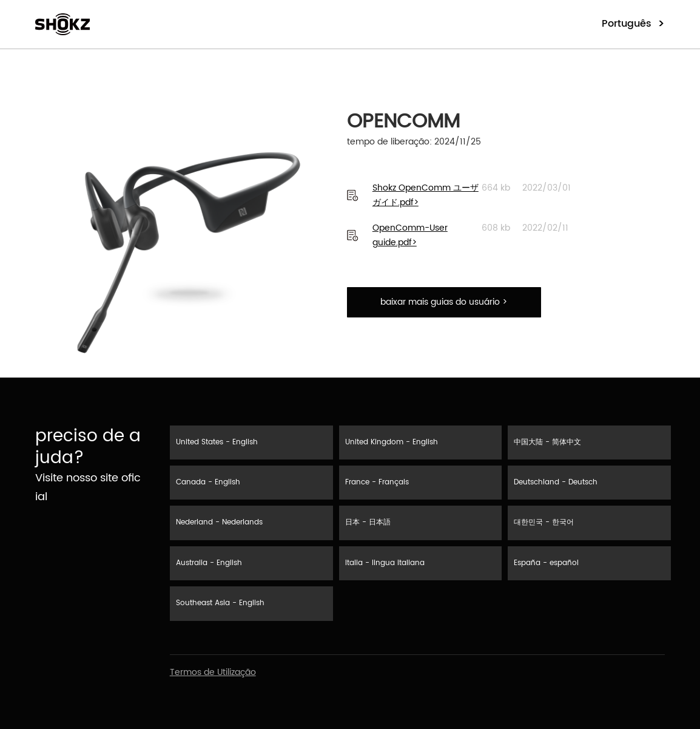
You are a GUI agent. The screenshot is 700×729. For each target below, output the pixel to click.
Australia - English (209, 563)
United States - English (217, 442)
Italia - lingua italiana (385, 563)
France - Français (377, 482)
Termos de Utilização (213, 672)
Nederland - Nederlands (219, 522)
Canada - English (208, 482)
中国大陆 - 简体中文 (547, 442)
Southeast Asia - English (220, 603)
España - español (546, 563)
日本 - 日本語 (368, 522)
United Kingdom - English (391, 442)
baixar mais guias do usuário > (443, 302)
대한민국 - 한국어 (544, 522)
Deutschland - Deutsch (555, 482)
